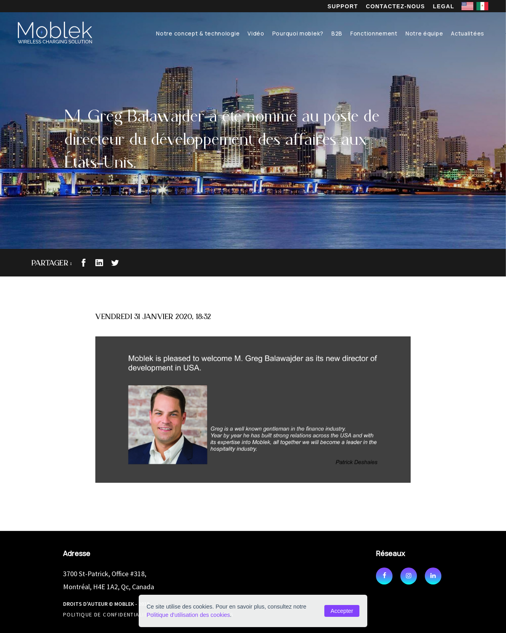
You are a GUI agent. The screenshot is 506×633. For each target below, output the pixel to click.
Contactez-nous (395, 6)
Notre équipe (424, 33)
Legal (443, 6)
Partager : (52, 262)
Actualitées (467, 33)
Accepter (342, 611)
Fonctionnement (374, 33)
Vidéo (255, 33)
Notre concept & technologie (198, 33)
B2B (336, 33)
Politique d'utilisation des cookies (188, 615)
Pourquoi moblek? (298, 33)
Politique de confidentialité (107, 614)
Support (342, 6)
